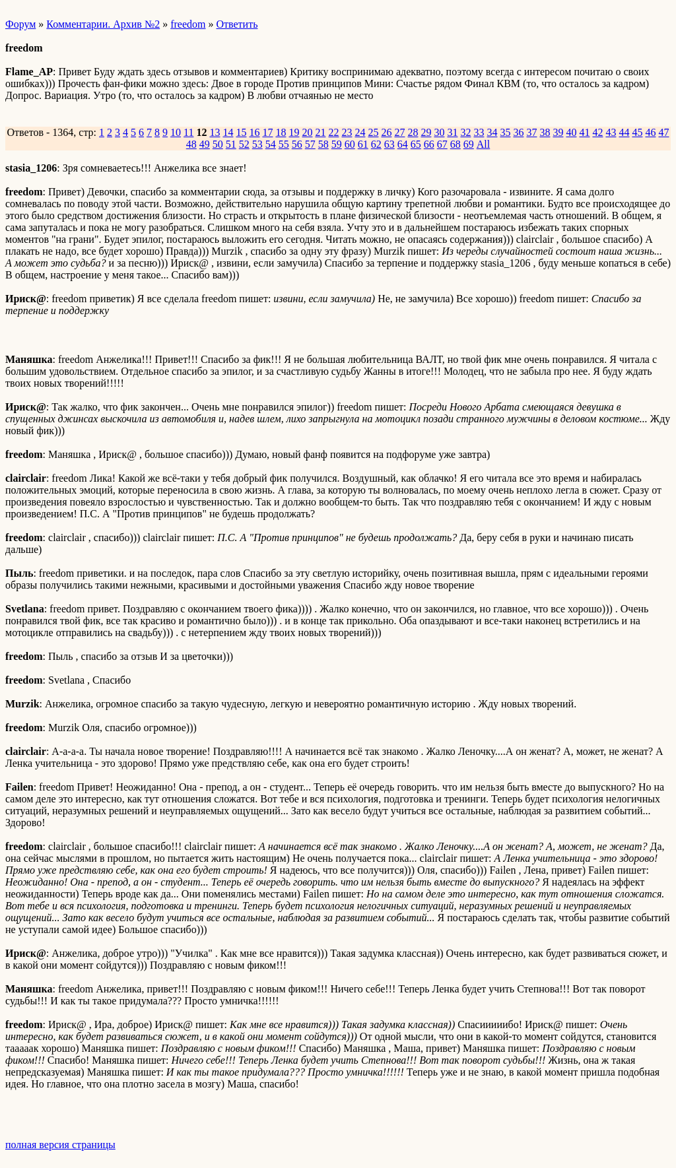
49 (204, 144)
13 (214, 132)
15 (241, 132)
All (483, 144)
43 (610, 132)
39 (558, 132)
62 (376, 144)
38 (544, 132)
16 (254, 132)
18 (280, 132)
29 (426, 132)
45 (637, 132)
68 (455, 144)
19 (293, 132)
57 (310, 144)
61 (363, 144)
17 (267, 132)
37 (531, 132)
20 (307, 132)
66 (429, 144)
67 (442, 144)
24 (360, 132)
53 (257, 144)
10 (175, 132)
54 (270, 144)
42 (597, 132)
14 (227, 132)
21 (320, 132)
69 (468, 144)
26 (386, 132)
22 (333, 132)
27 (399, 132)
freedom (187, 24)
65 (416, 144)
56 (297, 144)
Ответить (237, 24)
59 (336, 144)
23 (346, 132)
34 (492, 132)
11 (188, 132)
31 (452, 132)
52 (244, 144)
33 (478, 132)
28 (412, 132)
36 (518, 132)
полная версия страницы (60, 1144)
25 (373, 132)
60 (350, 144)
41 (584, 132)
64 (402, 144)
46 (650, 132)
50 (218, 144)
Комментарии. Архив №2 (103, 24)
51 (231, 144)
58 (323, 144)
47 (663, 132)
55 (284, 144)
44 (624, 132)
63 (389, 144)
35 (505, 132)
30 (439, 132)
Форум (20, 24)
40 (571, 132)
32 (465, 132)
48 (191, 144)
